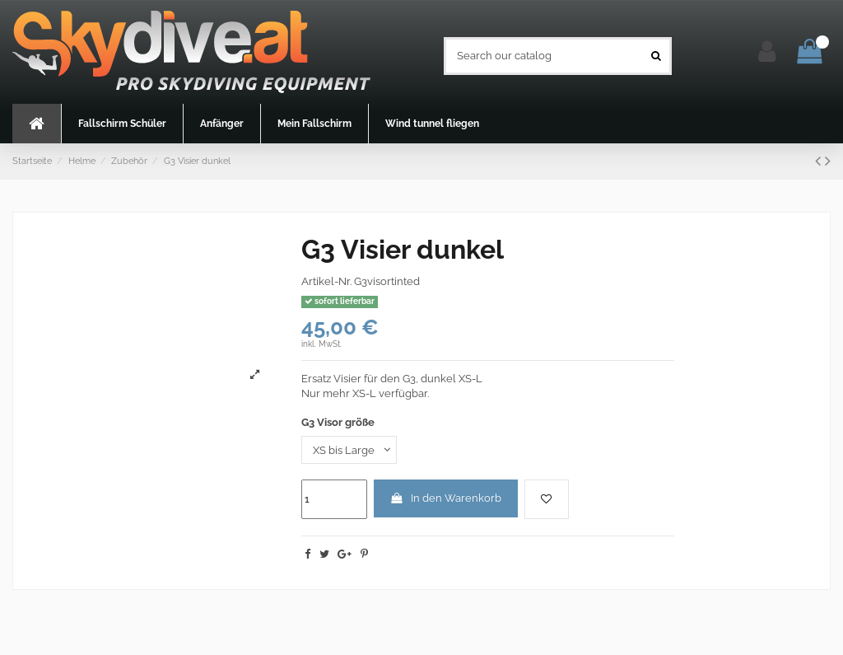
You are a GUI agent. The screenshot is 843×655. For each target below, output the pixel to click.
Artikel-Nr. (326, 281)
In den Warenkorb (445, 498)
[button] (122, 123)
